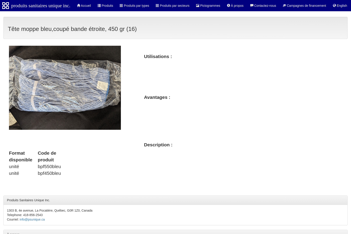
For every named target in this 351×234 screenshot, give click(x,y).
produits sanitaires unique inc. (40, 5)
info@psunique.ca (32, 219)
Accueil (84, 5)
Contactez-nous (263, 5)
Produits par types (134, 5)
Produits (105, 5)
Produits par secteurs (172, 5)
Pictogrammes (208, 5)
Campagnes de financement (304, 5)
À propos (235, 5)
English (340, 5)
